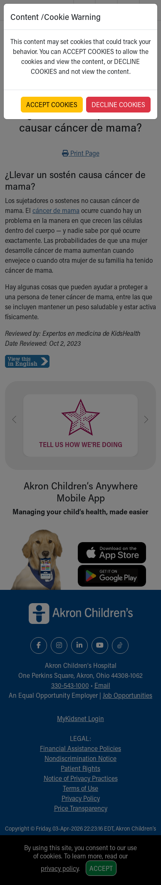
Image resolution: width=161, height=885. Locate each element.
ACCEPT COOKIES (51, 104)
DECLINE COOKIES (118, 104)
